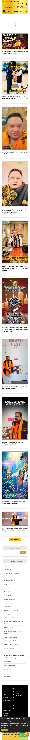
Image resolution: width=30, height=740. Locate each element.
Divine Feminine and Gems (10, 637)
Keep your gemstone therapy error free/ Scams (13, 622)
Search (23, 552)
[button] (26, 4)
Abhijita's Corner (8, 588)
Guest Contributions (9, 648)
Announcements (8, 672)
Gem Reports (6, 688)
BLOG (11, 1)
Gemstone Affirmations (9, 665)
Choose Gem (6, 694)
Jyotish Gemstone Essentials (11, 610)
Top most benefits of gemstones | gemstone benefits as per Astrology (14, 657)
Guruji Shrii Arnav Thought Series (12, 573)
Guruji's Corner (7, 595)
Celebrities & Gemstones (10, 652)
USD (26, 4)
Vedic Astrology (7, 676)
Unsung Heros (7, 606)
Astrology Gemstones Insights (11, 644)
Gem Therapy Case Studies (10, 640)
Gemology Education (9, 617)
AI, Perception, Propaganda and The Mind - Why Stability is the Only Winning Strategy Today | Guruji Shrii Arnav (15, 268)
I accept (4, 730)
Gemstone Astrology (5, 714)
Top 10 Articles (7, 577)
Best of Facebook (8, 603)
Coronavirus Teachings (9, 599)
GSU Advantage (6, 700)
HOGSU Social (7, 569)
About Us (18, 688)
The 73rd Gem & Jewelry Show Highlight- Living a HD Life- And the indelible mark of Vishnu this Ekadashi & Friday (14, 530)
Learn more (13, 730)
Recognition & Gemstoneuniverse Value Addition (13, 632)
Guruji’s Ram (7, 565)
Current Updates (8, 661)
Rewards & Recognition (9, 580)
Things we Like (7, 591)
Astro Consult (6, 691)
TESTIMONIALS (16, 1)
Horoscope (5, 697)
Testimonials (19, 695)
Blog (17, 691)
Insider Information (8, 627)
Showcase (6, 584)
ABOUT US (4, 1)
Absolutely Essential (9, 614)
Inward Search (7, 669)
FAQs (17, 693)
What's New (5, 705)
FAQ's (8, 1)
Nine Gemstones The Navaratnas (7, 709)
